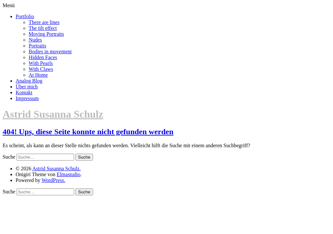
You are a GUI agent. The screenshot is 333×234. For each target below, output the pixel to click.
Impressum (27, 98)
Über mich (27, 86)
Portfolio (25, 16)
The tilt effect (43, 28)
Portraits (37, 45)
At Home (38, 75)
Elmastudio (68, 174)
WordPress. (53, 180)
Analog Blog (29, 81)
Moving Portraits (46, 34)
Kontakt (24, 92)
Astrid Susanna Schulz (53, 114)
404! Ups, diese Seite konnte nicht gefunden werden (88, 131)
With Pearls (41, 63)
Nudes (35, 40)
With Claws (41, 69)
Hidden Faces (43, 57)
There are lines (44, 22)
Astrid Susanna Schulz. (56, 168)
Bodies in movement (50, 51)
